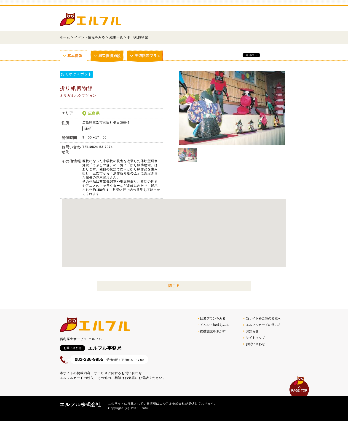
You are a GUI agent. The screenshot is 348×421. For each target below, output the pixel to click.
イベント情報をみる (89, 37)
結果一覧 (116, 37)
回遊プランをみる (213, 318)
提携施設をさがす (213, 331)
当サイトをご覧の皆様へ (263, 318)
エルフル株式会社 (80, 404)
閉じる (174, 286)
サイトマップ (255, 337)
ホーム (65, 37)
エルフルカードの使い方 (263, 325)
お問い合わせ (255, 344)
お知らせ (252, 331)
